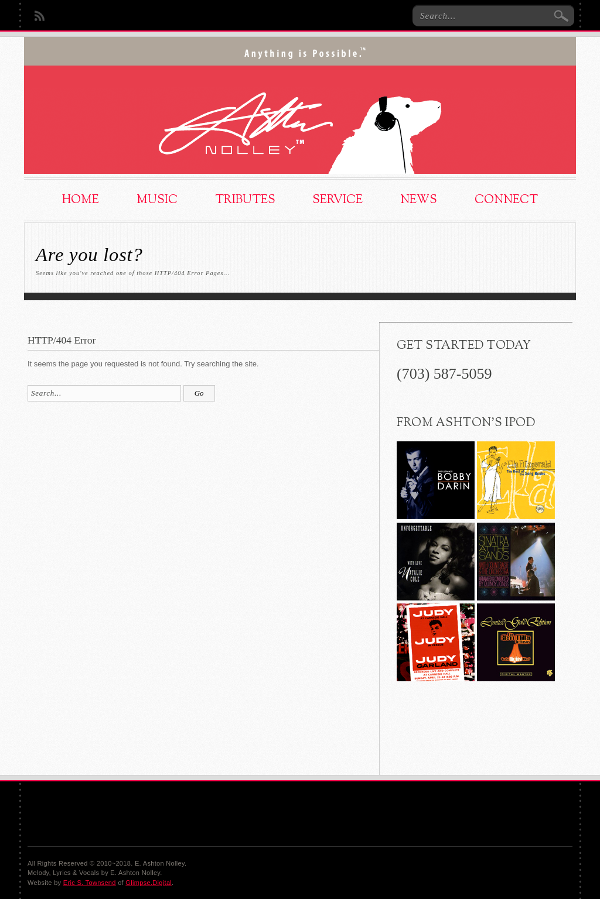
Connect (506, 200)
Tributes (245, 200)
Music (157, 200)
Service (337, 200)
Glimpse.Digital (148, 882)
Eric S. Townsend (89, 882)
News (418, 200)
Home (80, 200)
